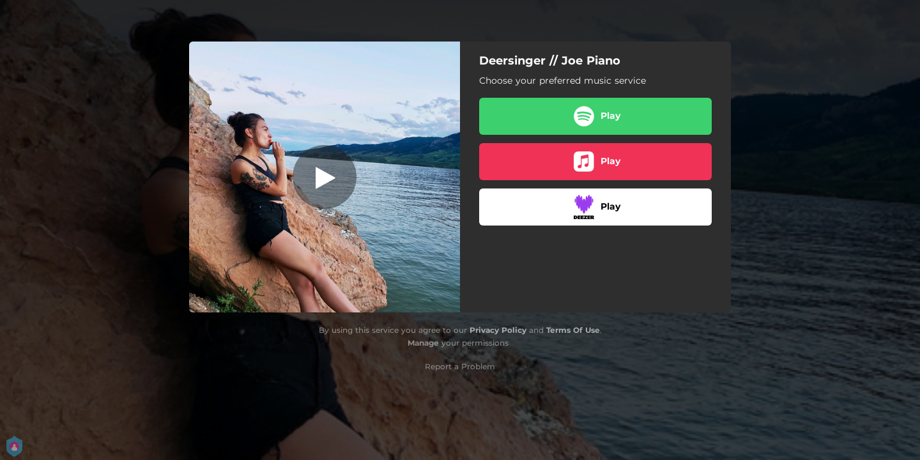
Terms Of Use (573, 330)
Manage (423, 343)
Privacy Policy (498, 330)
